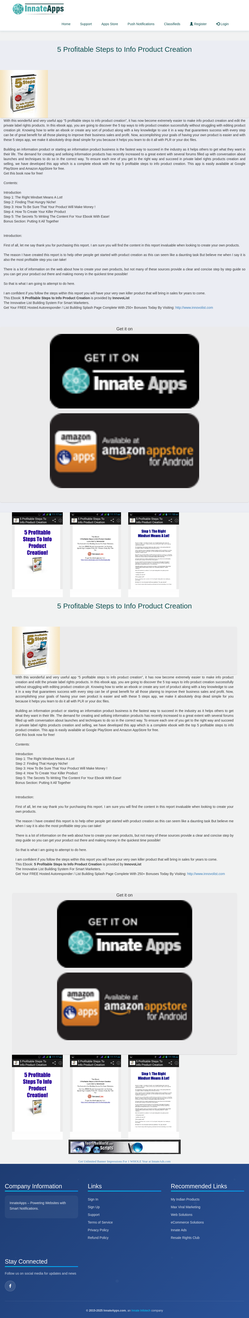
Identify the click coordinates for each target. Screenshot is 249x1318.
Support (86, 24)
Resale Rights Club (185, 1238)
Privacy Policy (98, 1230)
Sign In (93, 1199)
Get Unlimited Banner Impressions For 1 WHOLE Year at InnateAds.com (124, 1161)
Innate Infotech (141, 1310)
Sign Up (94, 1207)
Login (222, 24)
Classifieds (172, 24)
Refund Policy (98, 1238)
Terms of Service (100, 1222)
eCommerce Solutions (187, 1222)
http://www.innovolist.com (194, 307)
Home (66, 24)
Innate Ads (179, 1230)
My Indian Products (185, 1199)
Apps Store (109, 24)
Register (198, 24)
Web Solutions (181, 1215)
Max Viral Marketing (185, 1207)
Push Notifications (141, 24)
